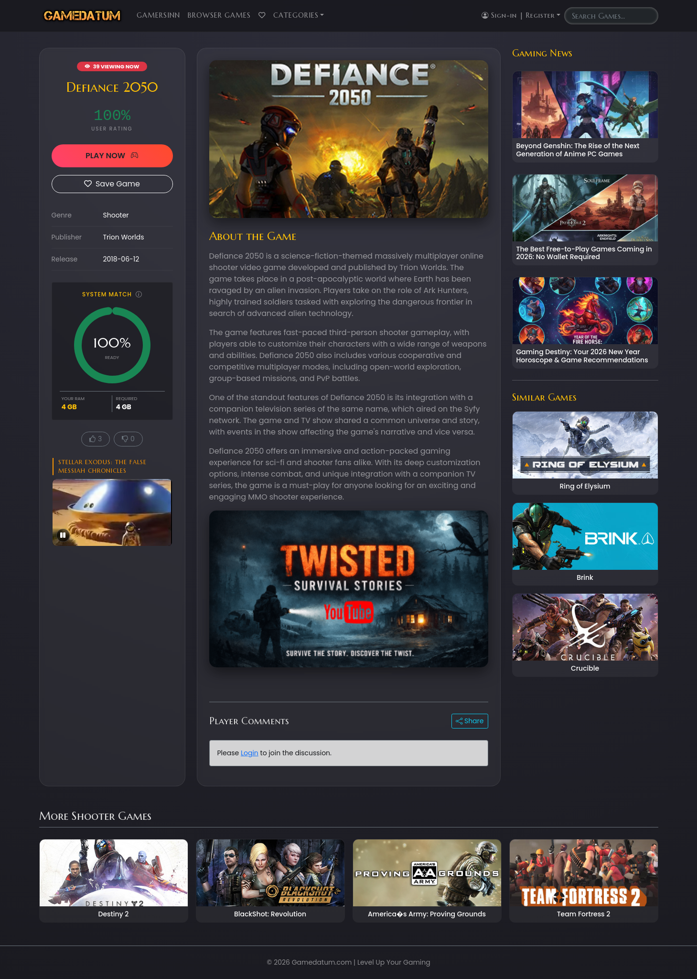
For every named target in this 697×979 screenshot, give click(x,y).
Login (249, 753)
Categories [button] (296, 15)
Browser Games (219, 15)
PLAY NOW (112, 155)
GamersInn (158, 15)
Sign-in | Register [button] (518, 15)
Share (469, 721)
